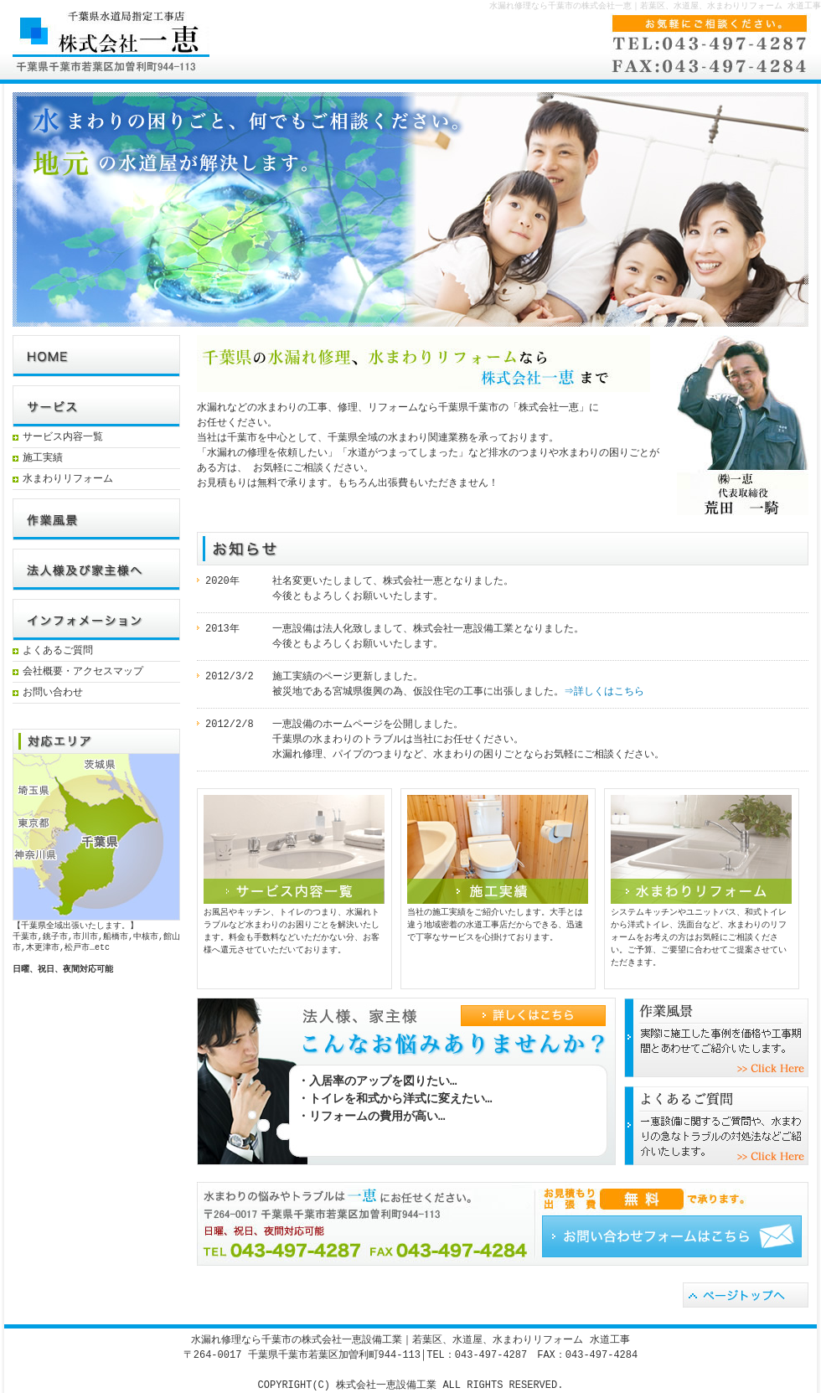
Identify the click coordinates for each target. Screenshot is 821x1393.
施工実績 (43, 458)
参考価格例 (96, 519)
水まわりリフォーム (68, 479)
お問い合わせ (53, 693)
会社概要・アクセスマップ (83, 672)
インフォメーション (96, 620)
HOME (96, 356)
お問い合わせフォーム (672, 1236)
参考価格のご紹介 (716, 1037)
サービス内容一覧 (63, 438)
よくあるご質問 (58, 651)
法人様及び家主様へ (96, 570)
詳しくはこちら (544, 1038)
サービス (96, 406)
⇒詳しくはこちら (605, 691)
